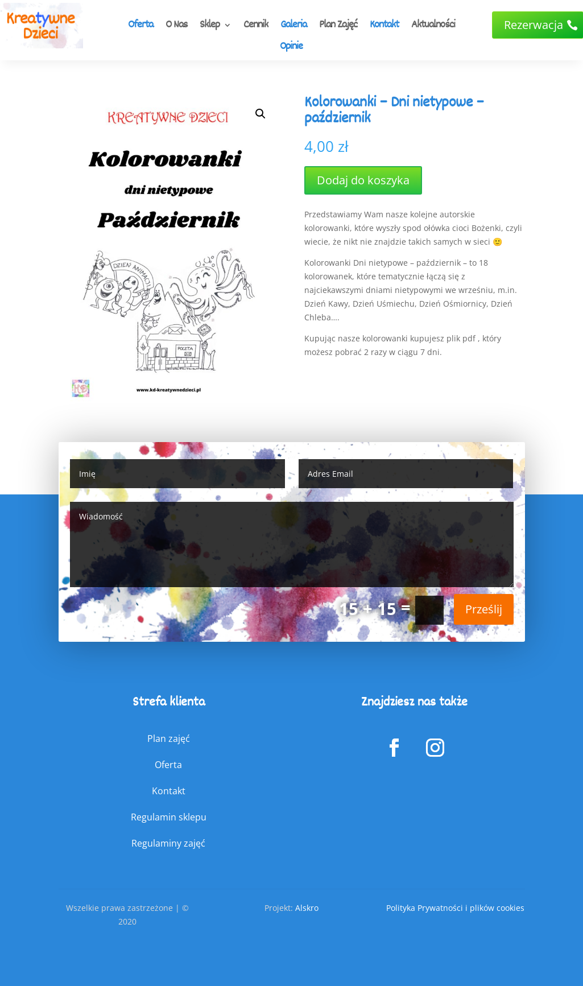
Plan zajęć (168, 738)
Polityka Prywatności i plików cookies (455, 907)
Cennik (255, 26)
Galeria (293, 26)
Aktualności (433, 26)
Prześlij (483, 609)
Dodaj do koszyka (363, 180)
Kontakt (384, 26)
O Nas (176, 26)
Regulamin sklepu (168, 817)
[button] (260, 114)
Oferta (140, 26)
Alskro (307, 907)
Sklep (210, 26)
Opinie (291, 47)
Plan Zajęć (338, 26)
